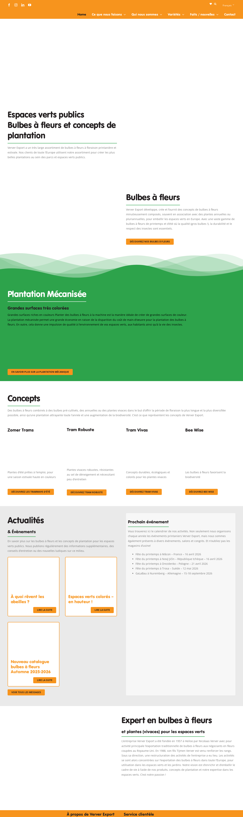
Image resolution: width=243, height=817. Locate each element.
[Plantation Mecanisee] (180, 100)
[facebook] (9, 4)
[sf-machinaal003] (160, 332)
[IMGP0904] (92, 435)
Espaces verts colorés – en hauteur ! (91, 599)
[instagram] (15, 4)
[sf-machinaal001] (35, 332)
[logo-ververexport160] (15, 11)
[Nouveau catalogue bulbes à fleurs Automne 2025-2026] (33, 625)
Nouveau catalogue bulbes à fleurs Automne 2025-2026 (31, 666)
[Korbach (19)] (151, 437)
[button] (215, 4)
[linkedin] (22, 4)
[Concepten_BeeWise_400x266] (210, 437)
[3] (62, 184)
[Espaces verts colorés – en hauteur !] (91, 559)
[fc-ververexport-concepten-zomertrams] (33, 437)
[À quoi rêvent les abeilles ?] (33, 559)
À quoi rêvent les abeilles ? (27, 599)
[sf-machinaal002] (97, 332)
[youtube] (29, 4)
